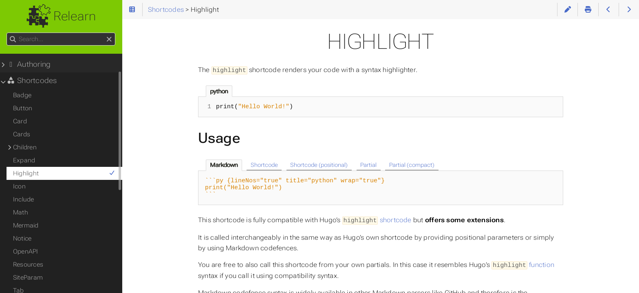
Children (25, 147)
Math (20, 212)
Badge (22, 95)
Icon (19, 186)
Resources (28, 264)
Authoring (29, 64)
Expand (24, 160)
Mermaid (26, 225)
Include (23, 199)
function (522, 264)
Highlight (64, 173)
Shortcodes (32, 81)
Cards (21, 134)
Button (22, 108)
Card (20, 121)
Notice (22, 238)
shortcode (377, 219)
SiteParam (28, 277)
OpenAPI (25, 251)
